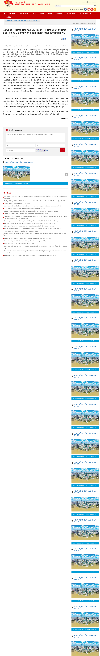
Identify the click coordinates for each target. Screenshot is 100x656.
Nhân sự (59, 13)
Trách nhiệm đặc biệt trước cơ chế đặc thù (16, 183)
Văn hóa (8, 17)
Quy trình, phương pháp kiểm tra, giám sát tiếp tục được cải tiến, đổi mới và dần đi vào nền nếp (31, 221)
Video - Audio (92, 2)
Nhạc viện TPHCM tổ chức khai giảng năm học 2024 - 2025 (21, 231)
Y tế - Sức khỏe (70, 13)
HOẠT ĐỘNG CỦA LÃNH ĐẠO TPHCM (19, 162)
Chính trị (12, 13)
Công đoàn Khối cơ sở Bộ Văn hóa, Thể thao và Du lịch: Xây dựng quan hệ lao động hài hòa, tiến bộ (32, 206)
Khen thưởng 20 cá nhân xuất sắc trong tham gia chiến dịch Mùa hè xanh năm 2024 (27, 238)
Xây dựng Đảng (23, 13)
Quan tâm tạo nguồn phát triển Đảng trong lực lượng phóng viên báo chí (24, 208)
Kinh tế (50, 13)
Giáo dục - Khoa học (85, 13)
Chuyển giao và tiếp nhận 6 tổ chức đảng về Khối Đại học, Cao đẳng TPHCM (26, 213)
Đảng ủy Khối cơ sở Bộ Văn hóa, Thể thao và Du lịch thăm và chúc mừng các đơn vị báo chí (30, 255)
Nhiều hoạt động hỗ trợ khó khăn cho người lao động (19, 243)
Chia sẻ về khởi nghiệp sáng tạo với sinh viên (17, 203)
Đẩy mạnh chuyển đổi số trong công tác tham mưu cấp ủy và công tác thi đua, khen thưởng (30, 223)
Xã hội (42, 13)
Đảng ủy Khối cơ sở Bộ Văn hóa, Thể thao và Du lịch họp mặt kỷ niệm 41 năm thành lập (29, 226)
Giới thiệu (84, 2)
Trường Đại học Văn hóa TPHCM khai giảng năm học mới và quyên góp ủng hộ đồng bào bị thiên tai (32, 228)
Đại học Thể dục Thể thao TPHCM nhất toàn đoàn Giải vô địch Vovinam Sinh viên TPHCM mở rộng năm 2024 (35, 201)
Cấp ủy (34, 13)
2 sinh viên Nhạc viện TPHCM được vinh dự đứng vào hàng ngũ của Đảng (25, 241)
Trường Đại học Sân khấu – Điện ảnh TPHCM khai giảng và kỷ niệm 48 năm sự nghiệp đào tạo (31, 211)
